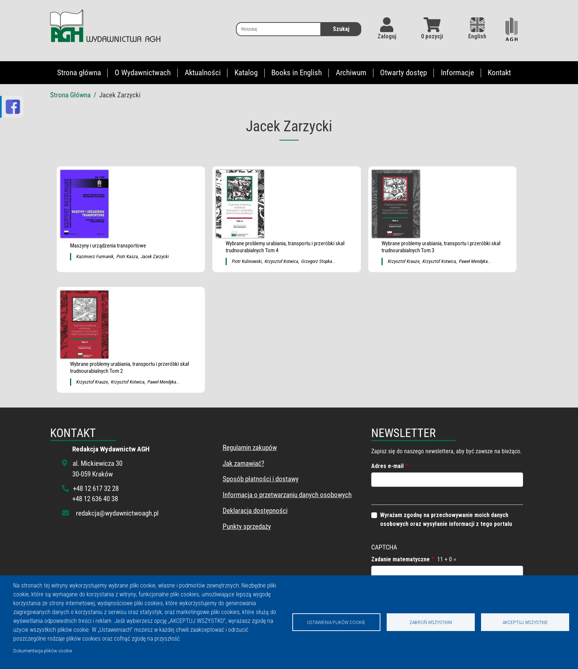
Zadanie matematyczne (400, 559)
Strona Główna (70, 95)
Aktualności (203, 72)
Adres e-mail (387, 465)
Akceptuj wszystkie (525, 622)
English (477, 28)
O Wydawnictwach (143, 72)
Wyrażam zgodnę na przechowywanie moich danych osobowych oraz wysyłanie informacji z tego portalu (446, 519)
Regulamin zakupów (250, 447)
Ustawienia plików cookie (336, 622)
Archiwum (351, 72)
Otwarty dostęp (403, 72)
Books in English (296, 72)
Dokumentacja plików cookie (42, 651)
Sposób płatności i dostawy (261, 479)
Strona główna (79, 72)
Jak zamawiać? (243, 463)
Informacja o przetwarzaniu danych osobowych (287, 495)
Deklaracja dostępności (255, 510)
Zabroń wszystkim (431, 622)
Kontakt (499, 72)
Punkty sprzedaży (247, 526)
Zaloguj (386, 36)
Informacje (457, 72)
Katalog (246, 72)
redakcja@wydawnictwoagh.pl (117, 513)
